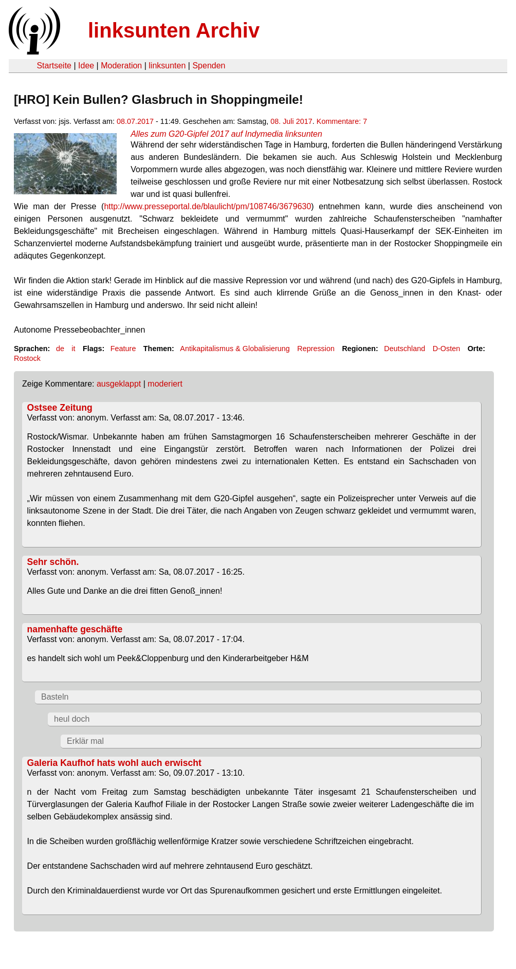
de (60, 348)
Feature (123, 348)
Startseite (53, 65)
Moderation (121, 65)
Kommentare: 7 (342, 121)
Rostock (27, 358)
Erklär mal (85, 741)
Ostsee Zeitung (60, 408)
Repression (316, 348)
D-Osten (446, 348)
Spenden (208, 65)
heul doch (71, 719)
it (73, 348)
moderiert (165, 383)
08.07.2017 (135, 121)
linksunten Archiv (174, 30)
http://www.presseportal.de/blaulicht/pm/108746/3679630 (207, 206)
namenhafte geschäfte (75, 629)
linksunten (167, 65)
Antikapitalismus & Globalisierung (235, 348)
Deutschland (404, 348)
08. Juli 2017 (291, 121)
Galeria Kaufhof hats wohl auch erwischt (114, 763)
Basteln (54, 696)
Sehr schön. (53, 562)
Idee (86, 65)
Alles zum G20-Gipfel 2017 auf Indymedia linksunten (226, 134)
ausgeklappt (119, 383)
